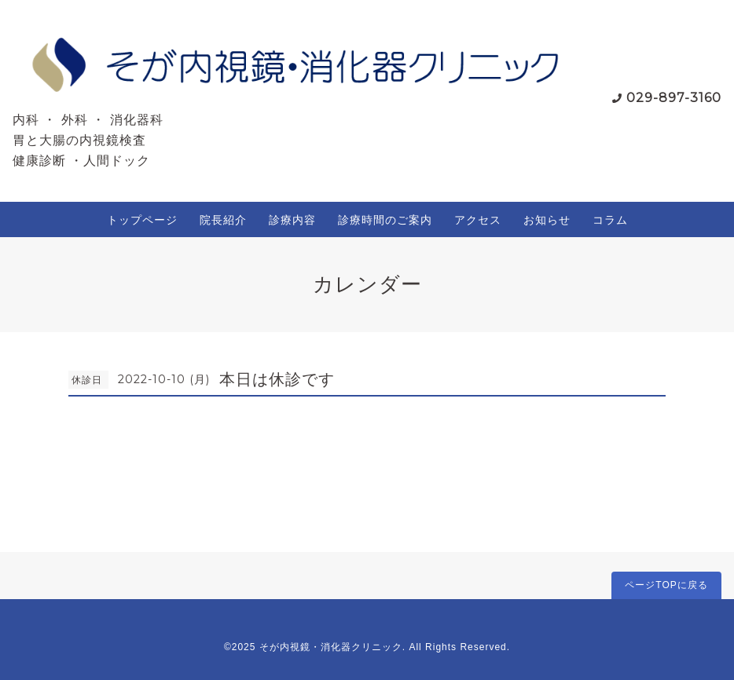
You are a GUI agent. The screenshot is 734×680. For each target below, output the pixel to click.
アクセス (477, 220)
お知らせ (547, 220)
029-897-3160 (673, 97)
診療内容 (292, 220)
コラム (610, 220)
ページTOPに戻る (666, 584)
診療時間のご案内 (385, 220)
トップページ (142, 220)
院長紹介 (223, 220)
